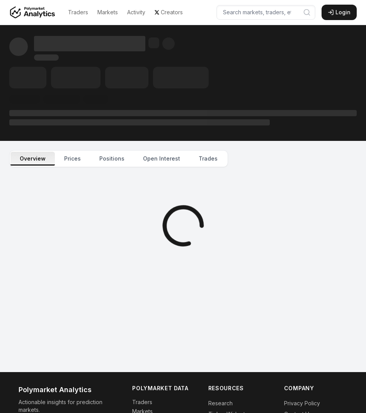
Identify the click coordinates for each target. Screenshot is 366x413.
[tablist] (118, 158)
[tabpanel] (183, 225)
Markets (107, 12)
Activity (136, 12)
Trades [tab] (208, 158)
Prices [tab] (72, 158)
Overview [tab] (33, 158)
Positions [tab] (111, 158)
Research (220, 403)
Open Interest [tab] (161, 158)
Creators (169, 12)
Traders (78, 12)
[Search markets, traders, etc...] (265, 12)
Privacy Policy (302, 403)
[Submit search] (306, 12)
